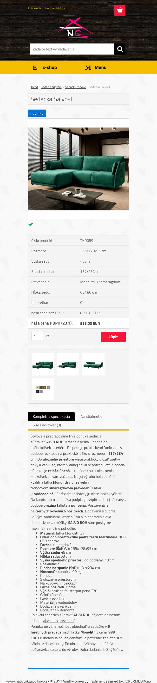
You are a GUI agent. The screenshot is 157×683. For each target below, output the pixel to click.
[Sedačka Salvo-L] (78, 120)
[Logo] (75, 28)
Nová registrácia (55, 8)
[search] (119, 49)
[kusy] (37, 336)
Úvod (34, 87)
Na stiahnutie (91, 416)
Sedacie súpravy (51, 87)
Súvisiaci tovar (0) (47, 425)
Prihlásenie (34, 8)
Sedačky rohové (75, 87)
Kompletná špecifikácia (51, 416)
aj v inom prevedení (59, 620)
